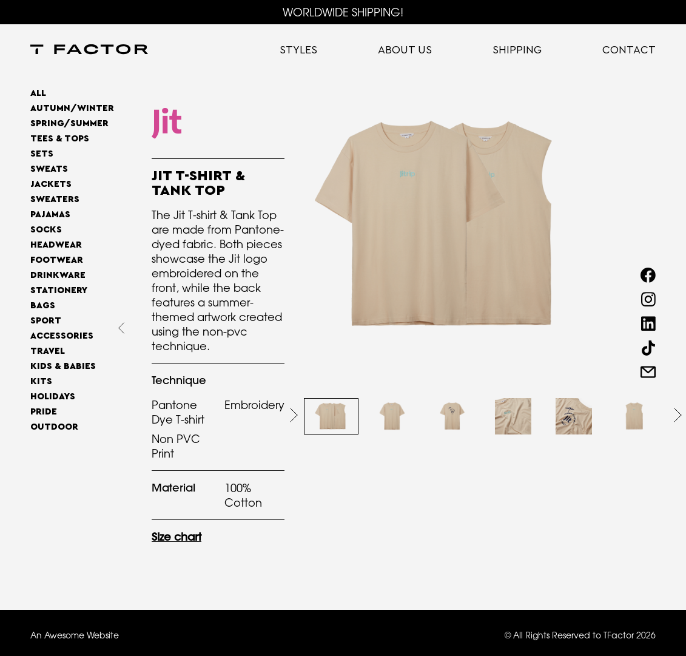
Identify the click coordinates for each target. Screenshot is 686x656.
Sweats (49, 169)
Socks (46, 229)
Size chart (176, 537)
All (38, 93)
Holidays (52, 396)
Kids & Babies (63, 366)
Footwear (56, 260)
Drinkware (58, 275)
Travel (47, 351)
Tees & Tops (59, 138)
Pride (43, 411)
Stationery (58, 290)
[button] (294, 415)
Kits (41, 381)
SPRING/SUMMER (69, 123)
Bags (42, 305)
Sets (41, 153)
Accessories (61, 335)
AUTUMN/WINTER (72, 108)
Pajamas (50, 214)
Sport (45, 320)
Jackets (51, 184)
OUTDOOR (54, 426)
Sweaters (54, 199)
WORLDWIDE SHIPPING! (343, 12)
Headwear (56, 244)
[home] (89, 50)
